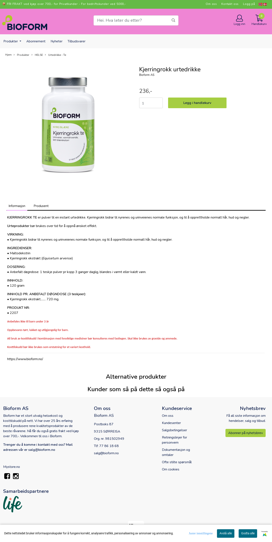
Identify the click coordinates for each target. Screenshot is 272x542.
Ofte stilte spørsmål (177, 462)
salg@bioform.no (106, 453)
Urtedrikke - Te (55, 55)
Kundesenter (171, 423)
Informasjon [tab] (16, 206)
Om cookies (170, 469)
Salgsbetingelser (174, 430)
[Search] (136, 20)
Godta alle (248, 533)
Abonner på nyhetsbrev (245, 433)
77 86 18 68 (109, 446)
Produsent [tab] (41, 206)
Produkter (11, 41)
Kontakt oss (230, 4)
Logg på (249, 4)
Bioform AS (146, 75)
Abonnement (35, 41)
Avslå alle (226, 533)
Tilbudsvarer (76, 41)
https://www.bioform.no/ (25, 359)
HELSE (37, 55)
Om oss (211, 4)
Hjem (8, 55)
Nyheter (56, 41)
